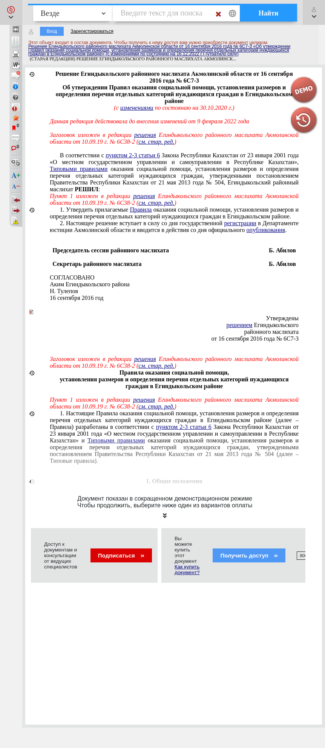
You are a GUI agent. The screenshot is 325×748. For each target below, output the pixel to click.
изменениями (136, 107)
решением (240, 325)
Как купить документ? (187, 569)
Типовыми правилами (78, 169)
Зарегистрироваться (92, 31)
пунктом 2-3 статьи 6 (133, 155)
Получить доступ (249, 555)
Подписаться (121, 555)
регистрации (240, 223)
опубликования (266, 230)
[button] (11, 12)
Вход (52, 31)
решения (145, 135)
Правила (141, 209)
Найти (269, 13)
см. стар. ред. (156, 141)
